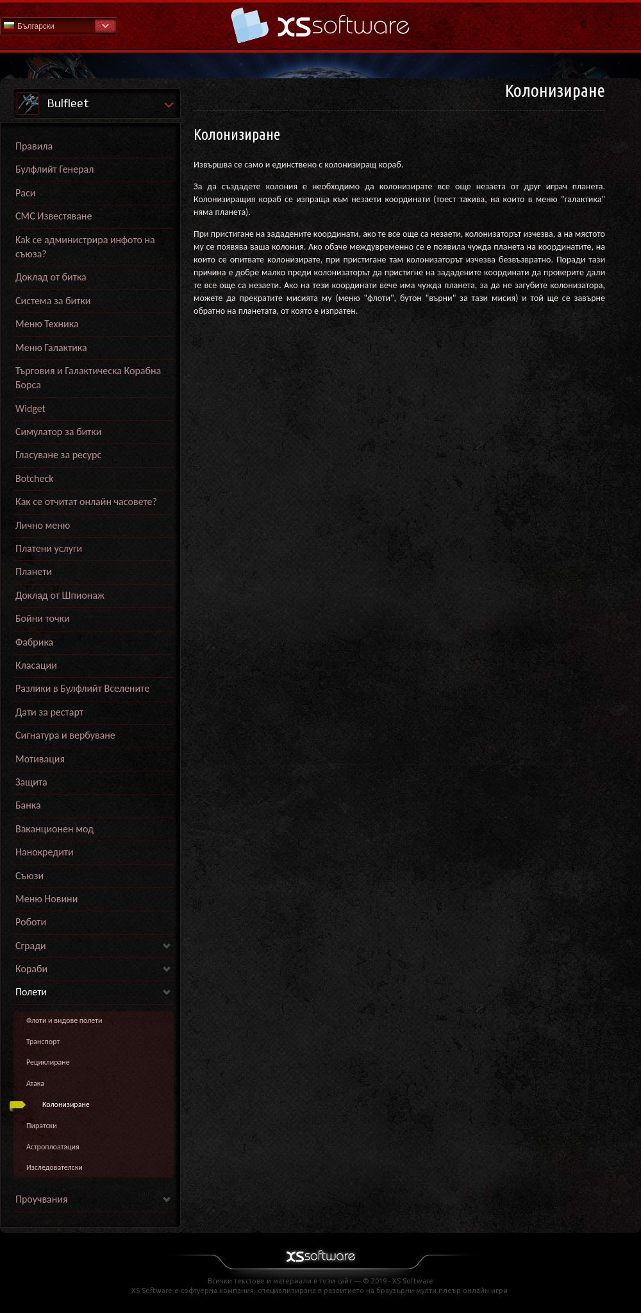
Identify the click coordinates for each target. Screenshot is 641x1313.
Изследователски (54, 1167)
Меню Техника (47, 324)
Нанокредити (44, 852)
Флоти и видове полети (64, 1020)
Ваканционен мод (54, 829)
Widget (30, 408)
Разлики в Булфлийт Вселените (82, 688)
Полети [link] (31, 992)
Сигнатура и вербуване (65, 735)
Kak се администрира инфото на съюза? (85, 247)
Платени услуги (48, 548)
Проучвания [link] (41, 1199)
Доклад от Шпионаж (59, 595)
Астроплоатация (52, 1146)
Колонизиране (66, 1104)
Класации (36, 665)
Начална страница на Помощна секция (320, 25)
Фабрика (34, 642)
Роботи (30, 922)
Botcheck (34, 478)
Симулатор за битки (58, 431)
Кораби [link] (31, 969)
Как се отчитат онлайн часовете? (86, 501)
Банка (28, 805)
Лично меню (42, 525)
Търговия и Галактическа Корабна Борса (88, 378)
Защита (31, 782)
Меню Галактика (51, 347)
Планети (33, 571)
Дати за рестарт (49, 712)
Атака (35, 1083)
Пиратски (41, 1125)
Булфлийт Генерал (54, 169)
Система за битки (52, 301)
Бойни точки (42, 618)
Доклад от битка (51, 277)
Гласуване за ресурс (58, 455)
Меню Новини (46, 899)
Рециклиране (48, 1062)
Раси (25, 193)
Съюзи (29, 876)
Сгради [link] (30, 946)
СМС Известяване (53, 216)
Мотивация (40, 759)
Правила (34, 146)
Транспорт (43, 1041)
